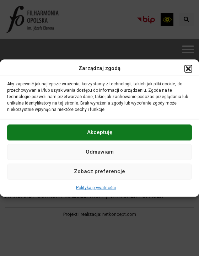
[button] (188, 68)
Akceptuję (99, 132)
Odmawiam (100, 152)
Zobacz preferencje (99, 171)
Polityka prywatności (96, 187)
